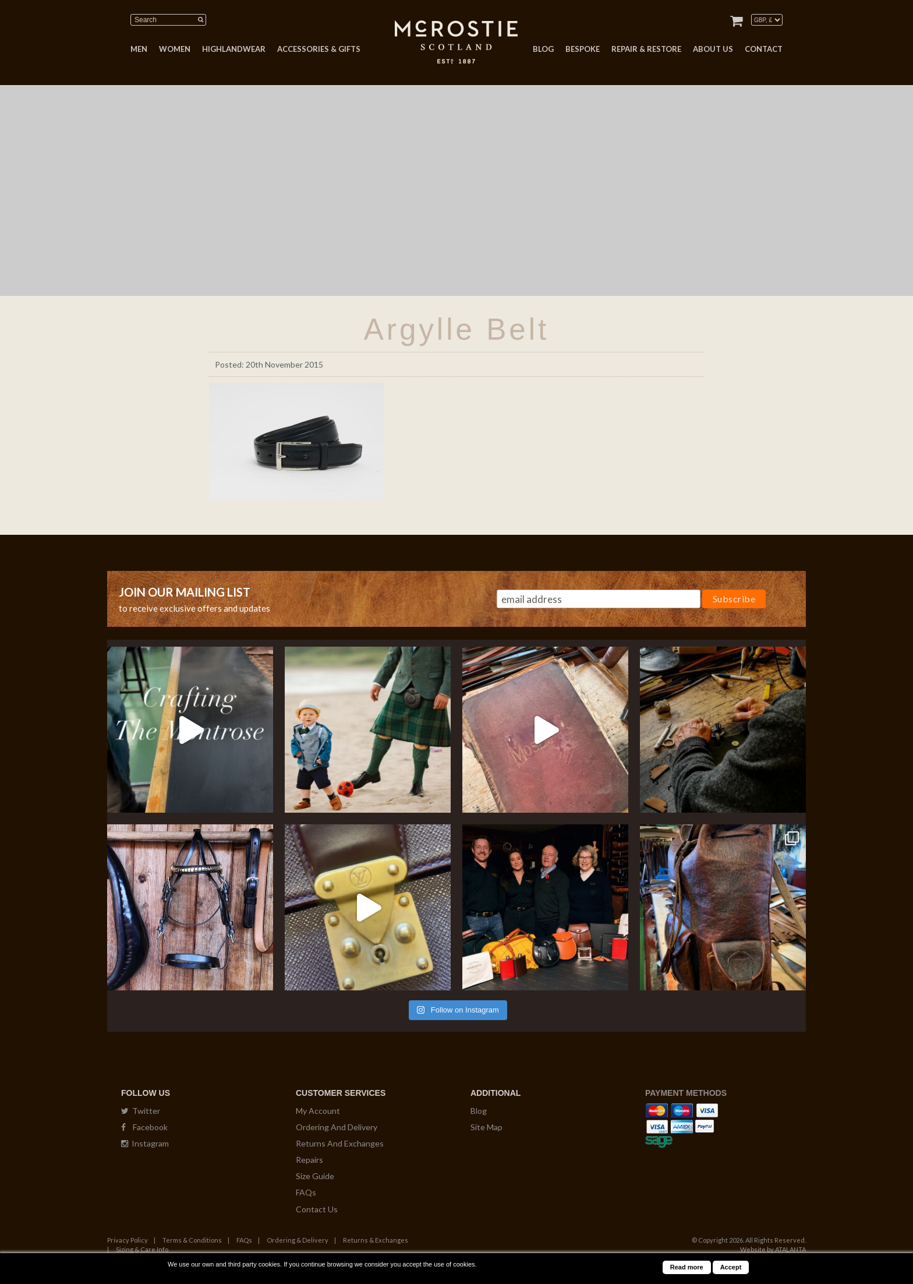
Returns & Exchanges (375, 1240)
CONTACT (764, 49)
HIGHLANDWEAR (234, 49)
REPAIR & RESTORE (646, 49)
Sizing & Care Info (142, 1249)
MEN (138, 49)
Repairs (309, 1160)
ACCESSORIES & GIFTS (318, 49)
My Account (318, 1111)
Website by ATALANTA (773, 1249)
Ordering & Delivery (297, 1240)
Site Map (486, 1127)
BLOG (543, 49)
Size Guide (315, 1176)
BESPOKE (582, 49)
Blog (478, 1111)
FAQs (306, 1192)
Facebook (144, 1127)
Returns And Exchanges (340, 1143)
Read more (686, 1267)
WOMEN (174, 49)
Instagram (145, 1143)
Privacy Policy (127, 1240)
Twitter (140, 1111)
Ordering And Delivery (336, 1127)
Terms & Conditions (192, 1240)
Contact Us (317, 1209)
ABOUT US (713, 49)
